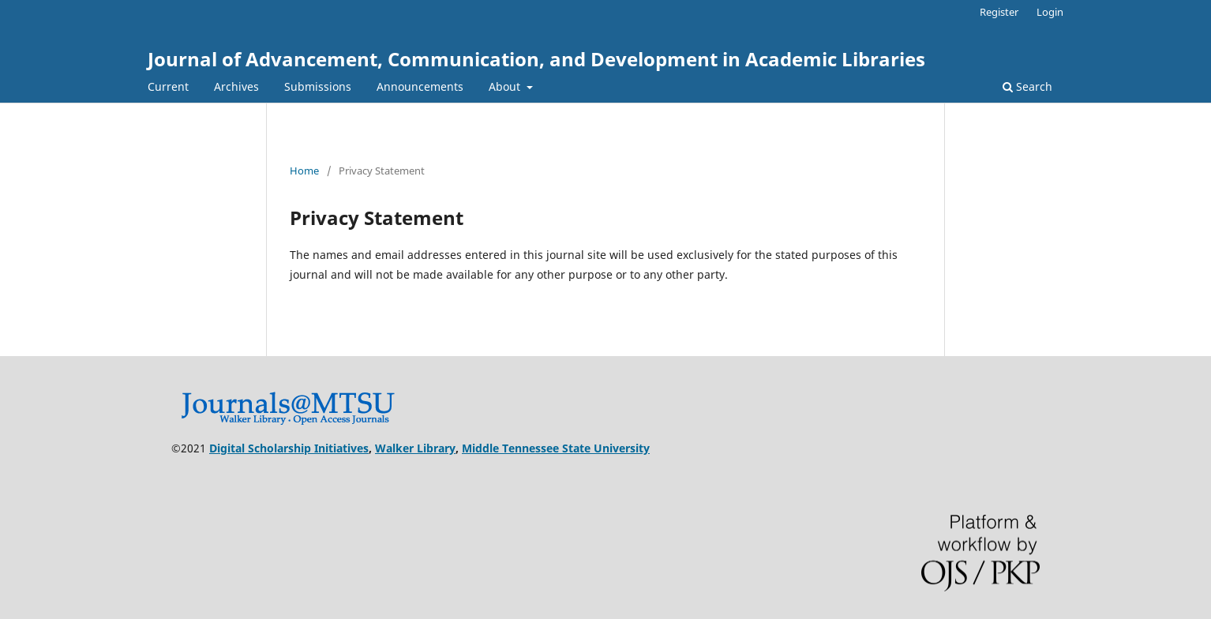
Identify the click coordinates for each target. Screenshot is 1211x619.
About (506, 86)
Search (1027, 86)
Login (1050, 12)
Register (999, 12)
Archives (236, 86)
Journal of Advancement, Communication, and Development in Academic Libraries (536, 59)
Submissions (317, 86)
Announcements (420, 86)
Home (304, 170)
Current (168, 86)
